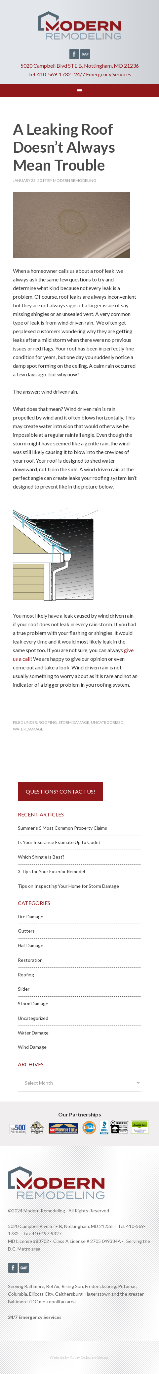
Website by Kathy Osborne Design (79, 1357)
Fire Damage (30, 916)
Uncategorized (107, 722)
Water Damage (28, 728)
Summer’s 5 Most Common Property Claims (62, 828)
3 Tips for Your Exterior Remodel (51, 871)
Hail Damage (30, 945)
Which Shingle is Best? (41, 857)
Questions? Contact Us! (60, 791)
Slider (23, 989)
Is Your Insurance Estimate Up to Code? (59, 842)
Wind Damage (32, 1047)
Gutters (26, 931)
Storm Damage (74, 722)
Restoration (30, 960)
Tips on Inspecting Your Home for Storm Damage (68, 886)
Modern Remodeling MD (79, 27)
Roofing (48, 722)
